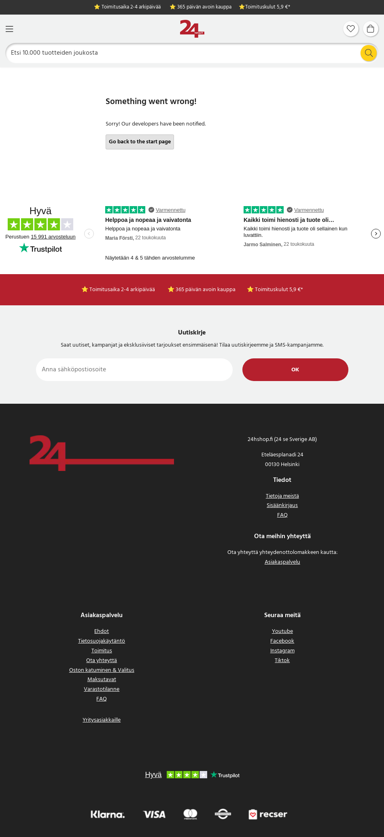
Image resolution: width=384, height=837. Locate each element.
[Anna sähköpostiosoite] (134, 369)
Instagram (282, 651)
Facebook (282, 641)
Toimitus (101, 651)
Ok (295, 370)
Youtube (282, 631)
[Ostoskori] (370, 28)
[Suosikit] (351, 28)
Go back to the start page (140, 142)
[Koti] (192, 29)
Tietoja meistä (282, 496)
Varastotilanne (101, 689)
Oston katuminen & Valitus (101, 670)
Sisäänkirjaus (282, 505)
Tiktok (282, 660)
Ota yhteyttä (101, 660)
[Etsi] (192, 53)
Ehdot (101, 631)
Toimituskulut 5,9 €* (267, 7)
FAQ (282, 515)
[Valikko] (9, 29)
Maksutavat (101, 679)
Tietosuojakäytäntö (101, 641)
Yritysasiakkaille (102, 720)
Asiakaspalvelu (282, 562)
